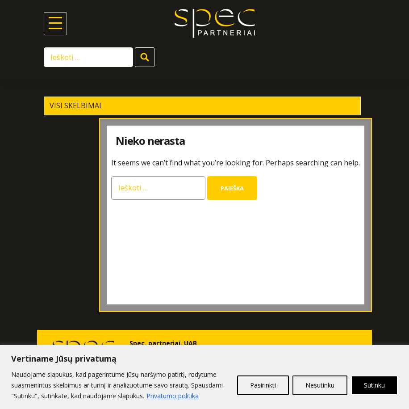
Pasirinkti (263, 385)
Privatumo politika (172, 396)
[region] (204, 377)
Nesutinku (319, 385)
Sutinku (374, 385)
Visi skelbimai (75, 105)
